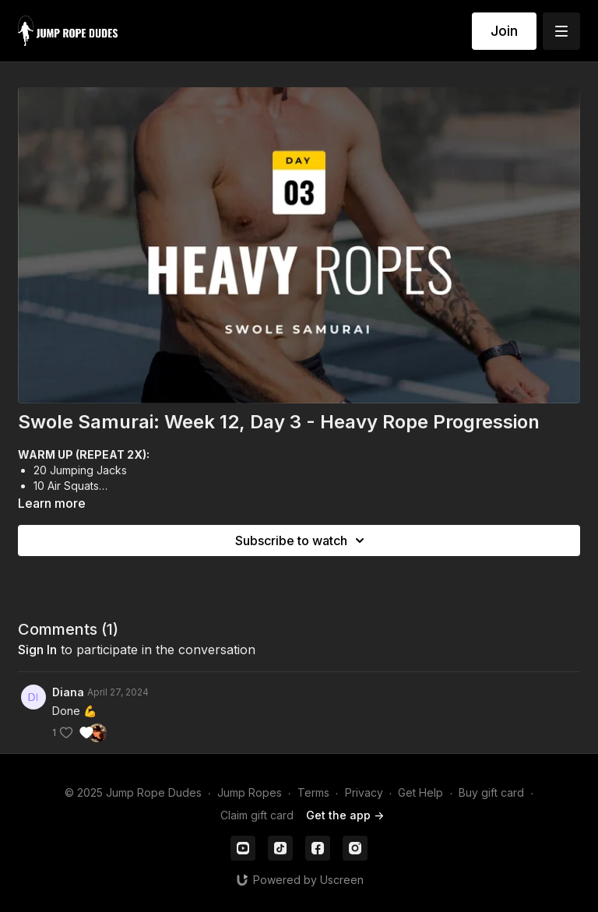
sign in (37, 649)
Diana (68, 692)
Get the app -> (345, 815)
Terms (313, 792)
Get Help (420, 792)
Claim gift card (257, 815)
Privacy (364, 792)
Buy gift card (491, 792)
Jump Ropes (249, 792)
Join (504, 31)
